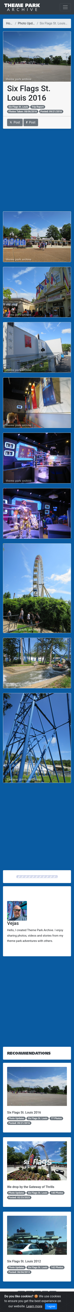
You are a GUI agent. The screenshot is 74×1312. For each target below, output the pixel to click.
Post (15, 122)
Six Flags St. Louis (18, 106)
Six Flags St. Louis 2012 (24, 1261)
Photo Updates (28, 23)
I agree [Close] (51, 1306)
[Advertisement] (37, 170)
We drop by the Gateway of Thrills (30, 1187)
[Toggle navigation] (65, 7)
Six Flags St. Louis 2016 (24, 1112)
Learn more (34, 1306)
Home (10, 23)
